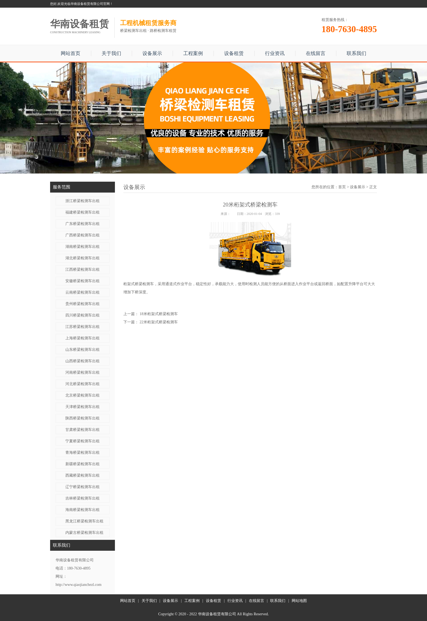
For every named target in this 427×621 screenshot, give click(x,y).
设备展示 (152, 53)
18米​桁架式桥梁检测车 (159, 314)
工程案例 (193, 53)
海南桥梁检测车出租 (82, 510)
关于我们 (111, 53)
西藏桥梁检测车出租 (82, 475)
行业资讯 (275, 53)
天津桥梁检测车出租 (82, 407)
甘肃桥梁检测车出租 (82, 430)
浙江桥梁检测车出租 (82, 201)
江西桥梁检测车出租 (82, 269)
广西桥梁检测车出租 (82, 235)
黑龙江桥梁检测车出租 (84, 521)
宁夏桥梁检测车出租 (82, 441)
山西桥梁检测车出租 (82, 361)
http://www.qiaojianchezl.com (79, 585)
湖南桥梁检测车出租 (82, 247)
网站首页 (70, 53)
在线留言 (315, 53)
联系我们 (356, 53)
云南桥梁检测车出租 (82, 292)
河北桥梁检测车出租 (82, 384)
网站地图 (299, 601)
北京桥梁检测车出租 (82, 395)
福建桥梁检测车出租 (82, 212)
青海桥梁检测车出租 (82, 452)
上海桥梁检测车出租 (82, 338)
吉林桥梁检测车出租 (82, 498)
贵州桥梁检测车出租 (82, 304)
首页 (342, 187)
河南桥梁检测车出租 (82, 372)
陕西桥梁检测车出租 (82, 418)
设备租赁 (234, 53)
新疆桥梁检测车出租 (82, 464)
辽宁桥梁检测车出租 (82, 487)
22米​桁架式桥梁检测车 (159, 322)
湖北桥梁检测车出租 (82, 258)
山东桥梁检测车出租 (82, 350)
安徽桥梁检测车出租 (82, 281)
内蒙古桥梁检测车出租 (84, 533)
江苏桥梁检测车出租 (82, 327)
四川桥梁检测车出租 (82, 315)
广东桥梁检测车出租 (82, 224)
